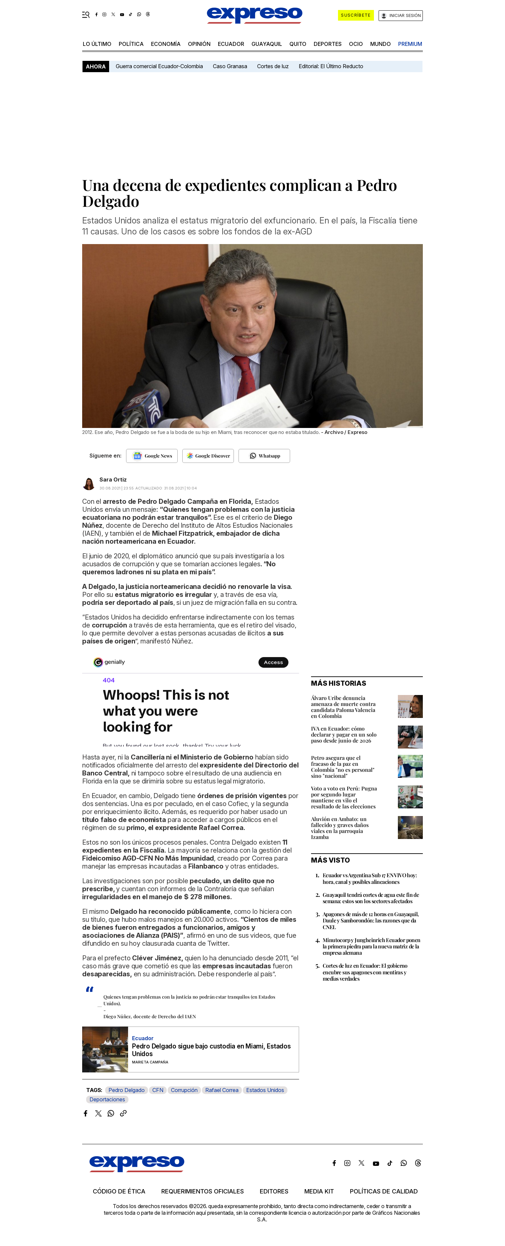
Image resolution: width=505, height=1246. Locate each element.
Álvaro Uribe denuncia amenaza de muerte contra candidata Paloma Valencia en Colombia (343, 706)
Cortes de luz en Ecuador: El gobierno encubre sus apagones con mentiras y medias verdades (365, 972)
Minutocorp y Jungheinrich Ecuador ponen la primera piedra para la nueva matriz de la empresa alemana (372, 946)
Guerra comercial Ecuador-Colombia (159, 66)
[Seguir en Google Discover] (208, 456)
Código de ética (119, 1191)
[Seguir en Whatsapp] (264, 456)
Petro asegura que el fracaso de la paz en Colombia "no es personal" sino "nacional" (343, 766)
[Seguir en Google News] (152, 456)
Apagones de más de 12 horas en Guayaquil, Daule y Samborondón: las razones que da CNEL (371, 920)
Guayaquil (267, 44)
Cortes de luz (273, 66)
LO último (97, 44)
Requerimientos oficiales (202, 1191)
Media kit (319, 1191)
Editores (274, 1191)
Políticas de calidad (384, 1191)
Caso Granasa (230, 66)
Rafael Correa (222, 1090)
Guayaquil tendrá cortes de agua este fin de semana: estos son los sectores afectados (371, 897)
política (131, 44)
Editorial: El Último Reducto (331, 66)
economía (166, 44)
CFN (157, 1090)
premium (410, 44)
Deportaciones (107, 1099)
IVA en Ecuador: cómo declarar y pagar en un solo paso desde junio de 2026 (344, 734)
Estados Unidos (265, 1090)
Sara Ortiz (113, 479)
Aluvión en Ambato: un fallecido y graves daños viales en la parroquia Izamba (340, 827)
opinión (199, 44)
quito (297, 44)
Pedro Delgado (126, 1090)
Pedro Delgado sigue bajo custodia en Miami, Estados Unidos (211, 1050)
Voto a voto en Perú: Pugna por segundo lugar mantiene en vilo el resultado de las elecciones (344, 797)
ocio (356, 44)
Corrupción (184, 1090)
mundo (380, 44)
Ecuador (231, 44)
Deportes (328, 44)
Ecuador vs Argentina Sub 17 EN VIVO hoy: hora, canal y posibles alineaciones (370, 878)
